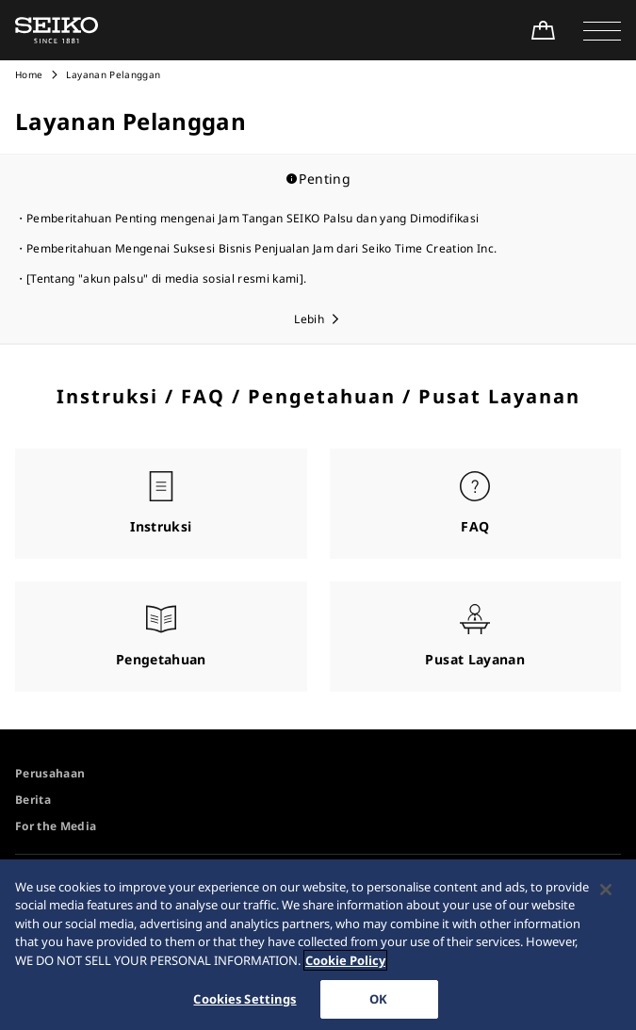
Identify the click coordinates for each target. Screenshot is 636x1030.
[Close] (606, 896)
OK (378, 1005)
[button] (602, 30)
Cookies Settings (244, 1005)
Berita (33, 800)
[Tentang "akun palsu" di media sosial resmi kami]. (166, 278)
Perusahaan (50, 773)
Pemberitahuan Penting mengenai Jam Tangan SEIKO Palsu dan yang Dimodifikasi (252, 218)
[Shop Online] (542, 30)
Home (28, 74)
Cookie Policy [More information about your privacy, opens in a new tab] (345, 966)
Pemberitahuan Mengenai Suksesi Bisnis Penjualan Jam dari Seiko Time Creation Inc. (261, 248)
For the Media (56, 826)
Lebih (309, 319)
